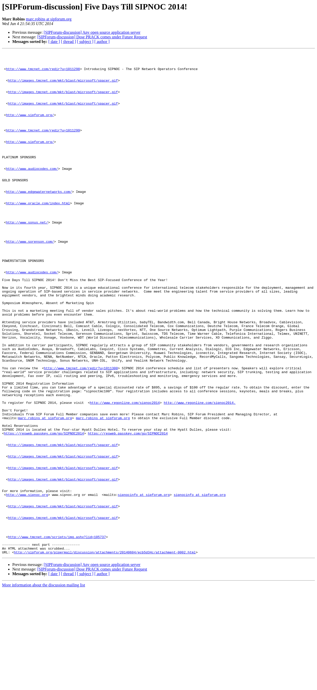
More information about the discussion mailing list (43, 685)
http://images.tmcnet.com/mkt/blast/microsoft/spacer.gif (63, 86)
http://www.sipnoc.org (27, 583)
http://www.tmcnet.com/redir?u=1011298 (43, 72)
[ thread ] (68, 41)
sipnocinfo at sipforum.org (144, 583)
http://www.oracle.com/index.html (38, 233)
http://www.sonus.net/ (27, 256)
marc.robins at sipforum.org (48, 19)
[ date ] (54, 41)
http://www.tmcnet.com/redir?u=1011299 (43, 146)
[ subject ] (85, 41)
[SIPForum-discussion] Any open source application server (92, 32)
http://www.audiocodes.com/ (32, 192)
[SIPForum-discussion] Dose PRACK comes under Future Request (92, 37)
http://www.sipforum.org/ (30, 128)
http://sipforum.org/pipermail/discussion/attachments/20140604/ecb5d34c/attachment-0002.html (105, 652)
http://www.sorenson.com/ (30, 279)
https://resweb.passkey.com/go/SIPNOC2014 (44, 510)
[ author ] (102, 41)
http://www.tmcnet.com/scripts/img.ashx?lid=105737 (57, 634)
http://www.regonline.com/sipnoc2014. (200, 473)
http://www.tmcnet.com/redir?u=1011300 (81, 431)
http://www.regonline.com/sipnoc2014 (125, 473)
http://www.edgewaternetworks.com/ (39, 220)
